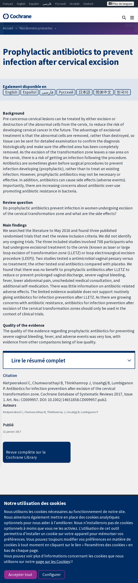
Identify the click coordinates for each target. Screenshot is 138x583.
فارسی (47, 4)
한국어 (122, 92)
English (21, 4)
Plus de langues (120, 4)
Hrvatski (74, 4)
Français (8, 4)
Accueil (8, 28)
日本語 (84, 92)
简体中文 (103, 92)
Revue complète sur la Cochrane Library (26, 455)
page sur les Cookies (53, 561)
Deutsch (88, 4)
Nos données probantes (36, 28)
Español (34, 4)
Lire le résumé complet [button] (38, 360)
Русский (60, 4)
